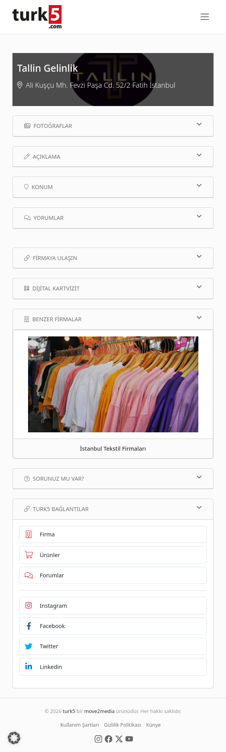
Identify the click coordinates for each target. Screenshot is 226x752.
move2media (99, 711)
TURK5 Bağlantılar (113, 509)
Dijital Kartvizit (113, 288)
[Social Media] (98, 738)
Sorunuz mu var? (113, 478)
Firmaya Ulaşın (113, 258)
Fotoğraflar (113, 125)
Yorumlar (113, 217)
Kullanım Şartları (79, 724)
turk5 (69, 711)
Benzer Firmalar (113, 319)
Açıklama (113, 156)
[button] (14, 738)
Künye (153, 724)
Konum (113, 187)
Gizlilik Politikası (122, 724)
